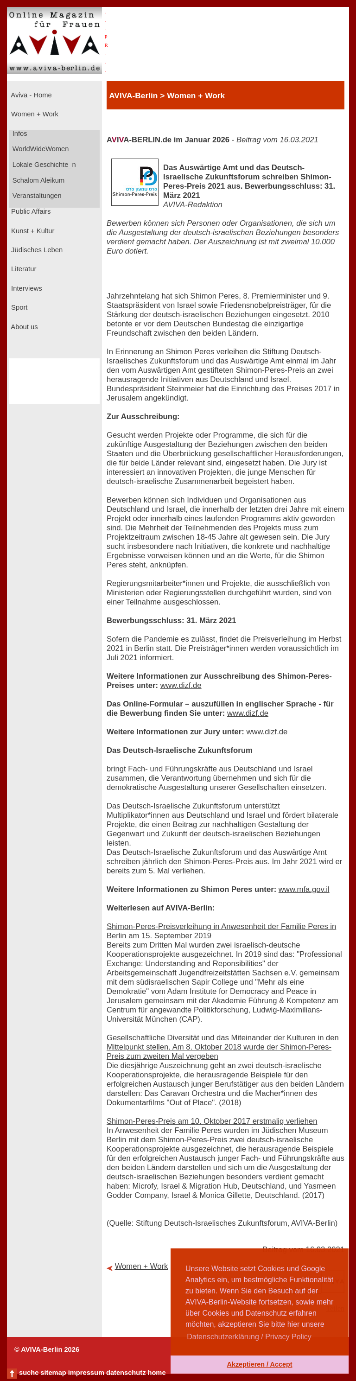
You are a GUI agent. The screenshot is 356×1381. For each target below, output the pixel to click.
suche (28, 1372)
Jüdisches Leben (36, 250)
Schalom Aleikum (37, 180)
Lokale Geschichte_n (43, 164)
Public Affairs (30, 211)
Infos (19, 133)
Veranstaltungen (36, 195)
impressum (86, 1372)
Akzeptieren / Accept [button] (259, 1364)
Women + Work (33, 114)
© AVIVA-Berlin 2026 (46, 1349)
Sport (18, 307)
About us (23, 327)
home (156, 1372)
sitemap (53, 1372)
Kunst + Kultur (31, 231)
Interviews (25, 288)
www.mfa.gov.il (304, 889)
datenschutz (126, 1372)
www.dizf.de (181, 685)
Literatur (22, 269)
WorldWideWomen (40, 149)
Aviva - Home (30, 95)
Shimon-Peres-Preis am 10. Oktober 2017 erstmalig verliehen (212, 1121)
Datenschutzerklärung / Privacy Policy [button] (249, 1337)
